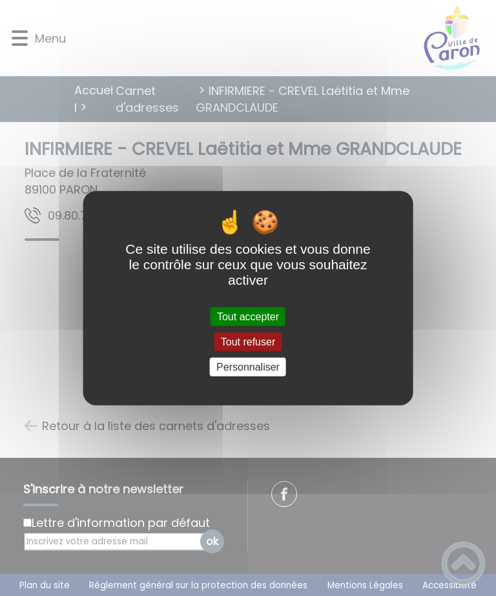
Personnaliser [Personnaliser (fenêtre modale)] (248, 367)
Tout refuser (248, 341)
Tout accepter (248, 316)
